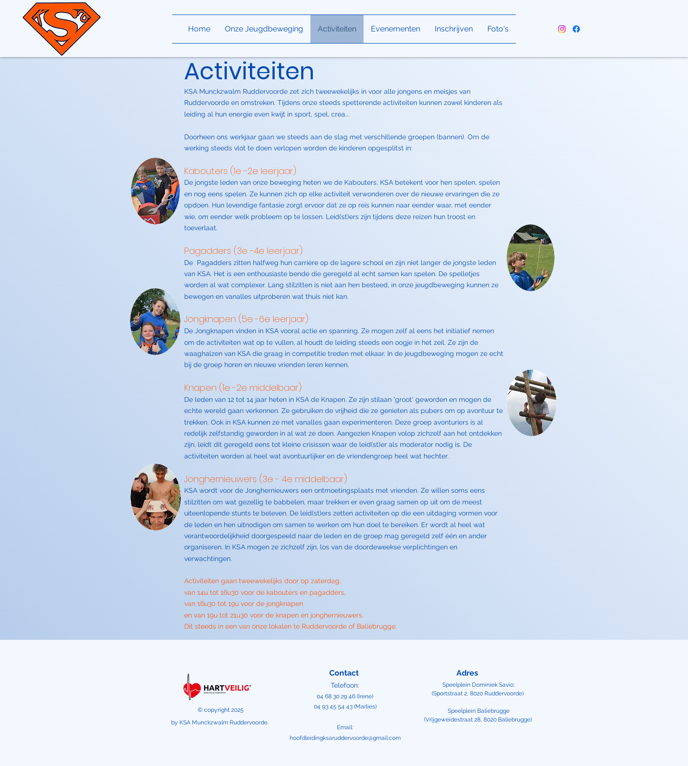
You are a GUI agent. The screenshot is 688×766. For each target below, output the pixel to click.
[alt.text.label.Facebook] (576, 29)
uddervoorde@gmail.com (367, 738)
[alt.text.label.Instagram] (562, 29)
